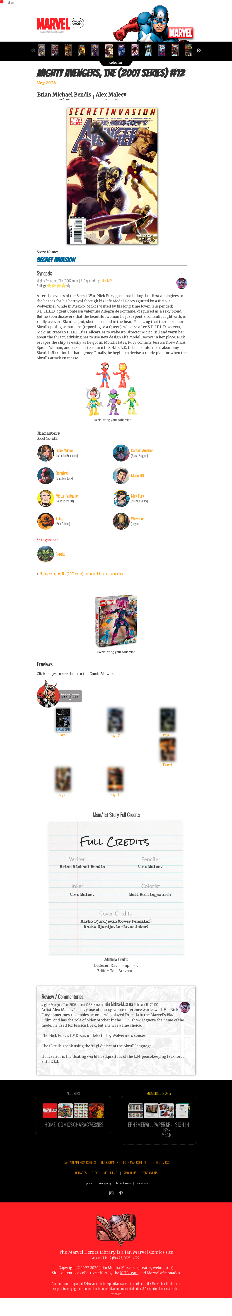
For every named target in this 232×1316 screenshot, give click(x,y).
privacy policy (104, 1201)
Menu (11, 2)
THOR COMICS (160, 1180)
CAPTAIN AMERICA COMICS (79, 1180)
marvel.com (142, 1201)
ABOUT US (130, 1191)
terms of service (123, 1201)
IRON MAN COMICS (134, 1180)
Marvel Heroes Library (92, 1271)
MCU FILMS (110, 1191)
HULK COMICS (109, 1180)
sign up (88, 1201)
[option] (43, 50)
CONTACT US (149, 1191)
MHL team (129, 1292)
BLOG (95, 1191)
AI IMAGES (81, 1191)
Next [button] (198, 50)
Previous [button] (33, 50)
